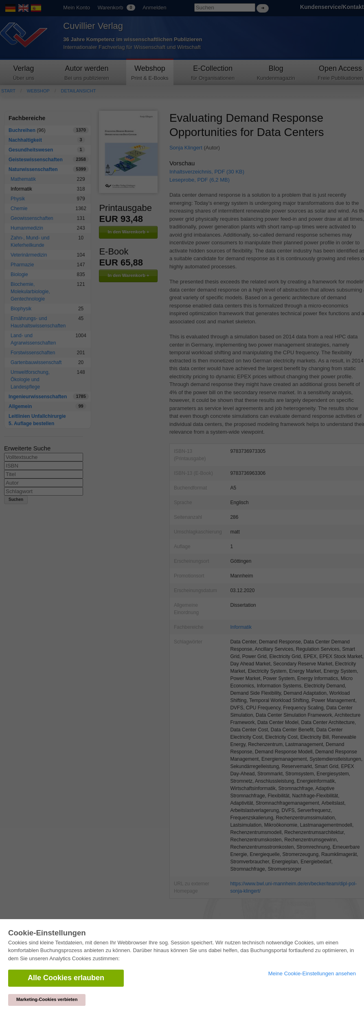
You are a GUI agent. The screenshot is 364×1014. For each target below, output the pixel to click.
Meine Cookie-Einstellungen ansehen (312, 973)
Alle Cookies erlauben (66, 978)
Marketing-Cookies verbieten (46, 999)
